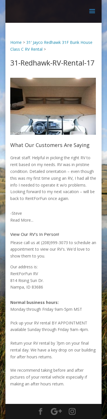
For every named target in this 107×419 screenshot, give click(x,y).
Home (16, 42)
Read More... (21, 220)
